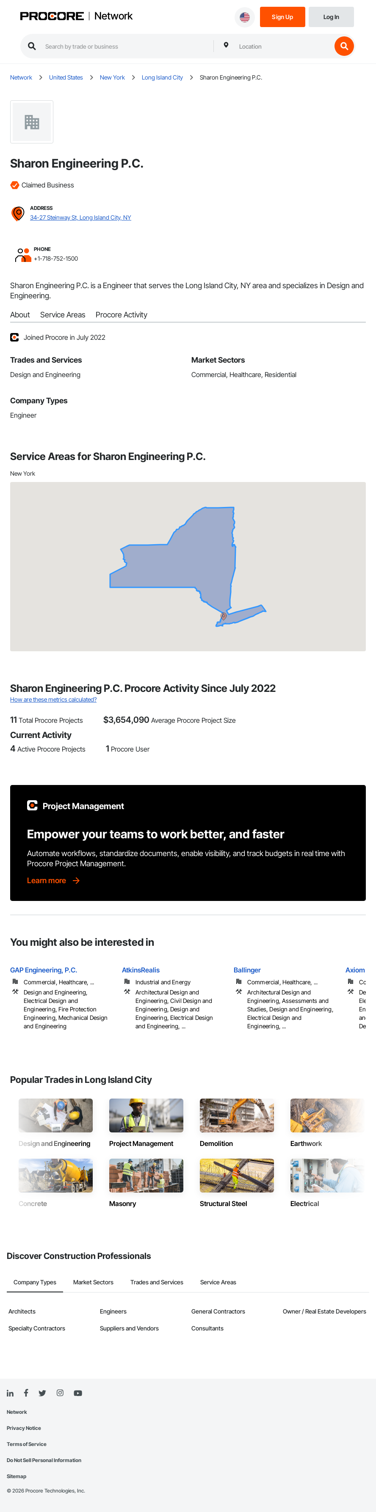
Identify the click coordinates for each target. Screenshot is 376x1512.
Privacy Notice (24, 1428)
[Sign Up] (282, 16)
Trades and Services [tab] (156, 1282)
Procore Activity (121, 314)
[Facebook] (26, 1393)
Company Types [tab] (35, 1282)
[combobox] (283, 46)
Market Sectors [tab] (93, 1282)
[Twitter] (42, 1393)
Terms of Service (27, 1444)
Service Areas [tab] (218, 1282)
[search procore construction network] (125, 46)
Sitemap (16, 1476)
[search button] (344, 46)
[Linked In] (10, 1393)
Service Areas (63, 314)
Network (113, 16)
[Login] (331, 16)
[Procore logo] (52, 17)
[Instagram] (60, 1393)
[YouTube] (78, 1393)
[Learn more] (54, 881)
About (20, 314)
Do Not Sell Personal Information (44, 1460)
